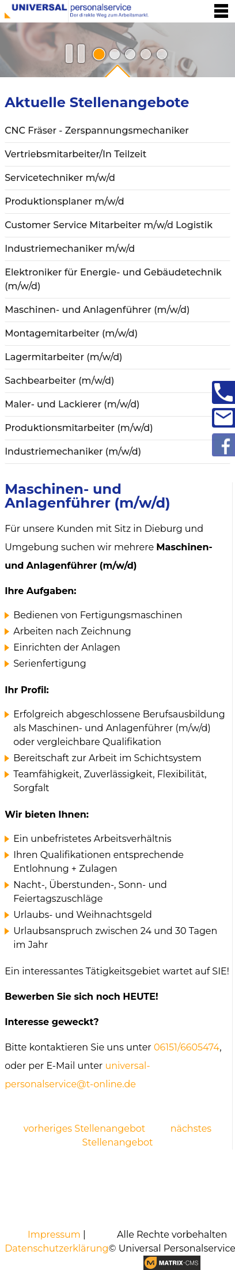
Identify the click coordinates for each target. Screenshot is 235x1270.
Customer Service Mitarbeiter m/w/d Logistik (109, 225)
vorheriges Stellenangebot (85, 1128)
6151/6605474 (190, 1047)
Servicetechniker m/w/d (60, 177)
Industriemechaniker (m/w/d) (73, 451)
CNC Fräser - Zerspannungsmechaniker (97, 130)
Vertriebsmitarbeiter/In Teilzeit (75, 154)
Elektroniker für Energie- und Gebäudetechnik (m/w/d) (113, 279)
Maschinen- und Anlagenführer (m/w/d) (97, 309)
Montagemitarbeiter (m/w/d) (71, 333)
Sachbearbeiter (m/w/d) (59, 380)
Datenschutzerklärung (56, 1248)
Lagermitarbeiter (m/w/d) (63, 356)
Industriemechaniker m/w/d (70, 248)
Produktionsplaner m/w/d (64, 201)
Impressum (54, 1234)
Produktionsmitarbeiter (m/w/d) (79, 427)
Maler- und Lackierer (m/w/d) (72, 404)
